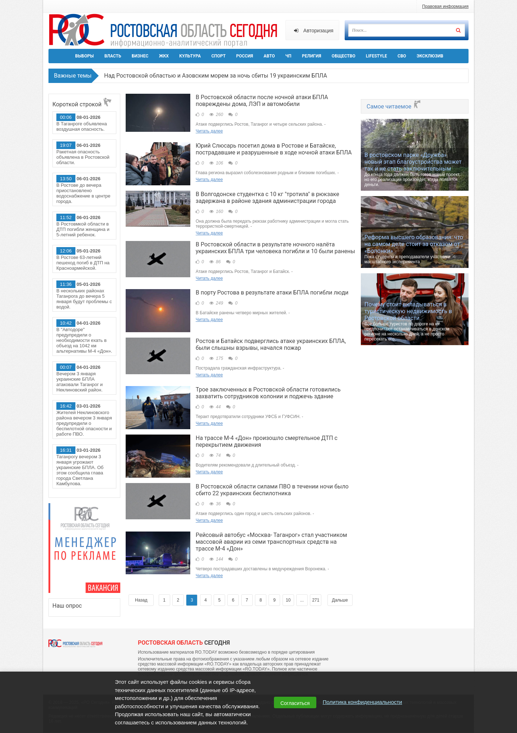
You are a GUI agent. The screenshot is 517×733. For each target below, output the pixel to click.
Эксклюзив (429, 56)
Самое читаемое (394, 106)
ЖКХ (164, 56)
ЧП (288, 56)
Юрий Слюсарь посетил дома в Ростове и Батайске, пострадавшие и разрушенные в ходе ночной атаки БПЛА (274, 149)
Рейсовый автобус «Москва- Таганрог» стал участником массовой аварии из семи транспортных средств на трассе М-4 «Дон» (271, 542)
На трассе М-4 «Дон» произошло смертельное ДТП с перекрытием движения (266, 442)
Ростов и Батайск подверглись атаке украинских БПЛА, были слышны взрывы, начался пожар (271, 345)
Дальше (340, 600)
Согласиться (295, 703)
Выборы (84, 56)
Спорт (218, 56)
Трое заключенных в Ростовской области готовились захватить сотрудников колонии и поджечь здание (268, 393)
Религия (311, 56)
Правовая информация (445, 6)
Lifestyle (376, 56)
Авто (269, 56)
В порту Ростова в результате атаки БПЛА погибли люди (272, 292)
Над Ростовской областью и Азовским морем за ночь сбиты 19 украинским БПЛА (215, 75)
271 (315, 600)
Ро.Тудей (166, 31)
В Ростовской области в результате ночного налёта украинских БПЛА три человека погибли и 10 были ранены (275, 248)
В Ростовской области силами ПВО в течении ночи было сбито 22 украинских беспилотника (272, 490)
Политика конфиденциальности (362, 702)
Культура (190, 56)
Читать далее (209, 131)
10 (288, 600)
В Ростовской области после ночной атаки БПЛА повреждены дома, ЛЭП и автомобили (262, 100)
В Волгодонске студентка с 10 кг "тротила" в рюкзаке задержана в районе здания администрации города (267, 197)
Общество (343, 56)
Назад (141, 600)
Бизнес (140, 56)
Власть (112, 56)
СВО (401, 56)
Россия (244, 56)
